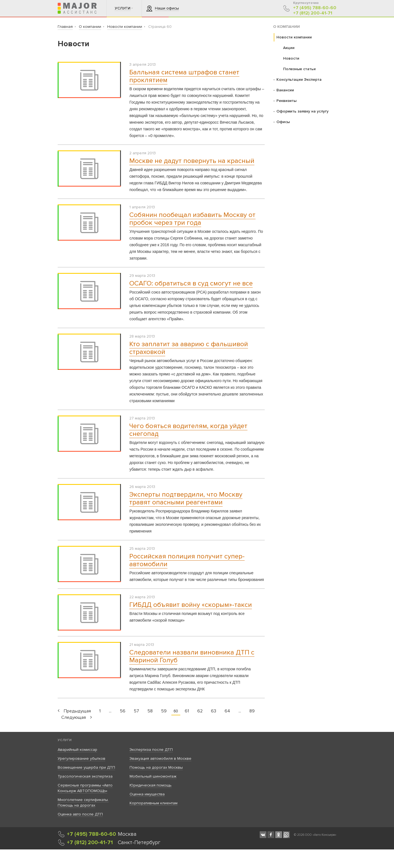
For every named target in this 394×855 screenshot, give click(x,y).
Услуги (65, 740)
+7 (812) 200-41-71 (312, 13)
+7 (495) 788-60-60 (314, 8)
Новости (291, 58)
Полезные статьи (299, 69)
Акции (289, 47)
